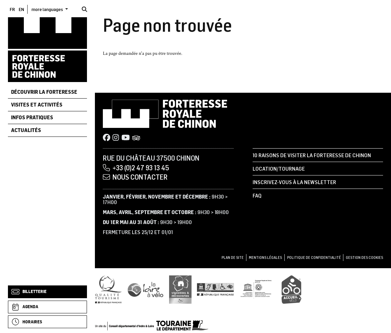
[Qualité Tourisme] (108, 289)
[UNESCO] (258, 289)
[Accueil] (47, 49)
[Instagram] (116, 138)
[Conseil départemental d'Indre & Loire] (152, 325)
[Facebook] (106, 138)
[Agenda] (47, 307)
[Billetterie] (47, 291)
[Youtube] (125, 138)
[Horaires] (47, 321)
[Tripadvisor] (136, 138)
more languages (47, 9)
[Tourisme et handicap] (215, 289)
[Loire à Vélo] (146, 289)
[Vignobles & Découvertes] (180, 289)
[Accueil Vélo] (291, 289)
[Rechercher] (84, 9)
